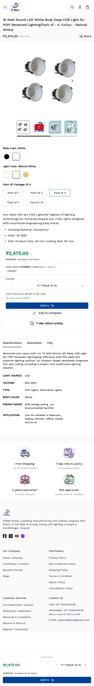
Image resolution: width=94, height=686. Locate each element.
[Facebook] (4, 536)
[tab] (50, 343)
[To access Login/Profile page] (80, 7)
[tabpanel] (47, 389)
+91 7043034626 (65, 604)
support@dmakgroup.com (73, 619)
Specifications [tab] (12, 343)
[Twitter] (11, 536)
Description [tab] (34, 343)
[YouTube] (17, 536)
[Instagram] (23, 536)
